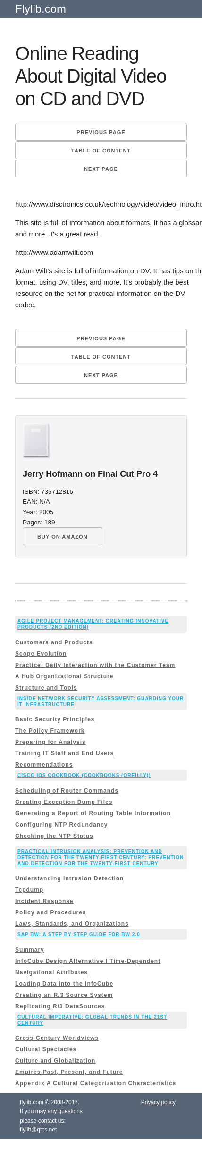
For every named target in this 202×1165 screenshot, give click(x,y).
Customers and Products (54, 642)
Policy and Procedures (50, 912)
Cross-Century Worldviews (57, 1038)
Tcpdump (29, 889)
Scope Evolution (41, 653)
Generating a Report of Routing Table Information (93, 813)
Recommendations (44, 764)
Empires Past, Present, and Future (69, 1072)
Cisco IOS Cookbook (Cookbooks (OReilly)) (84, 775)
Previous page (100, 132)
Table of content (101, 150)
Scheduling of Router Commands (66, 790)
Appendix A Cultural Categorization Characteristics (95, 1083)
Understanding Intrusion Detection (69, 878)
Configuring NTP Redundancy (61, 824)
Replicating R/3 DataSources (60, 1006)
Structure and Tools (46, 687)
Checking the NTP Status (54, 836)
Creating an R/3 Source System (64, 995)
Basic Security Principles (54, 719)
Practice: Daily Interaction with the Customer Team (95, 665)
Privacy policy (158, 1102)
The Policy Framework (49, 730)
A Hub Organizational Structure (64, 676)
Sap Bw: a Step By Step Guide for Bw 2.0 (78, 934)
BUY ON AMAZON (62, 537)
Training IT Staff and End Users (64, 753)
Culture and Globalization (55, 1060)
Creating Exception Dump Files (63, 802)
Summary (29, 949)
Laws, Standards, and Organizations (72, 923)
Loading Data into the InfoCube (64, 983)
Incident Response (44, 901)
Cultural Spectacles (45, 1049)
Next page (101, 169)
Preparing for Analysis (50, 742)
